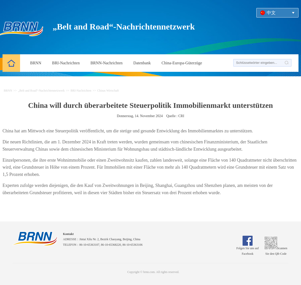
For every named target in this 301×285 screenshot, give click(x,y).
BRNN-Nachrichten (107, 63)
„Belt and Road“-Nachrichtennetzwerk (41, 90)
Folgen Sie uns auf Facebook (247, 249)
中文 (271, 12)
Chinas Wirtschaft (108, 90)
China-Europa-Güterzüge (182, 63)
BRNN (35, 63)
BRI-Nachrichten (66, 63)
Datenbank (142, 63)
